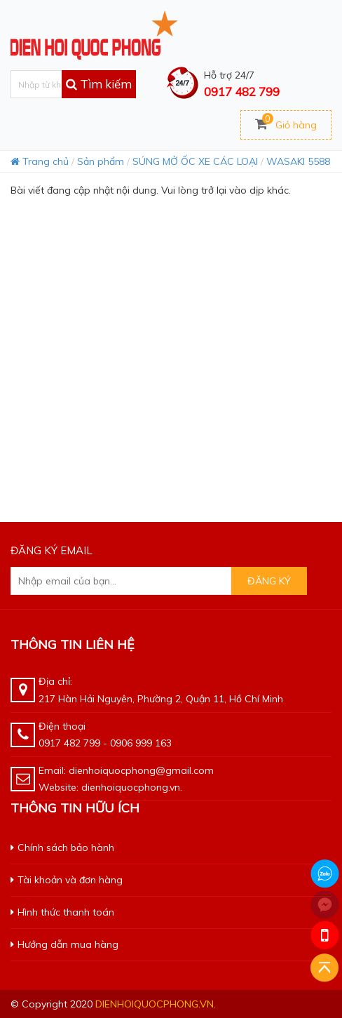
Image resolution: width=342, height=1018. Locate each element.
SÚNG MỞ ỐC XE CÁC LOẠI (195, 161)
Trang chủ (40, 161)
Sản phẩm (100, 161)
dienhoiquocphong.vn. (155, 1004)
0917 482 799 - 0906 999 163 (105, 743)
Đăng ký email (52, 550)
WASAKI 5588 (298, 161)
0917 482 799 (242, 91)
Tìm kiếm (99, 83)
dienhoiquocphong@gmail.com (141, 770)
